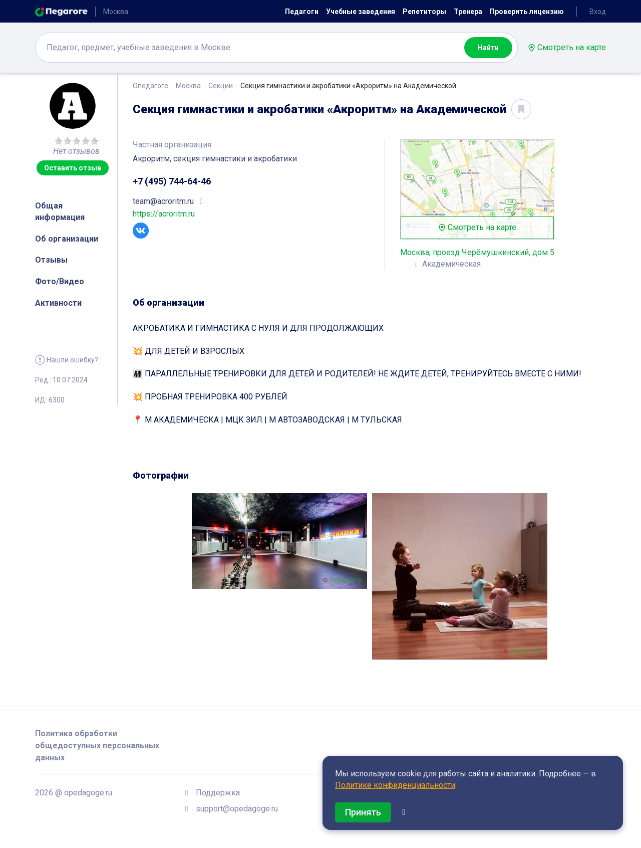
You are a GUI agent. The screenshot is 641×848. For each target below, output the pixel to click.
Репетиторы (424, 12)
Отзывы (51, 260)
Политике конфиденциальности (395, 785)
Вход (597, 12)
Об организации (66, 239)
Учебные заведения (360, 12)
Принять (363, 812)
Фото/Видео (59, 281)
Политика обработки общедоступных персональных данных (97, 745)
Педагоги (301, 12)
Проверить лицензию (527, 12)
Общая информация (60, 211)
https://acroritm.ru (164, 214)
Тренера (468, 12)
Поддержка (218, 792)
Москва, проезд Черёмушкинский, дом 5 (477, 252)
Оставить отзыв (72, 168)
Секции (220, 86)
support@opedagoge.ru (237, 808)
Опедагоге (150, 86)
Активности (58, 303)
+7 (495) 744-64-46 (172, 181)
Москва (188, 86)
